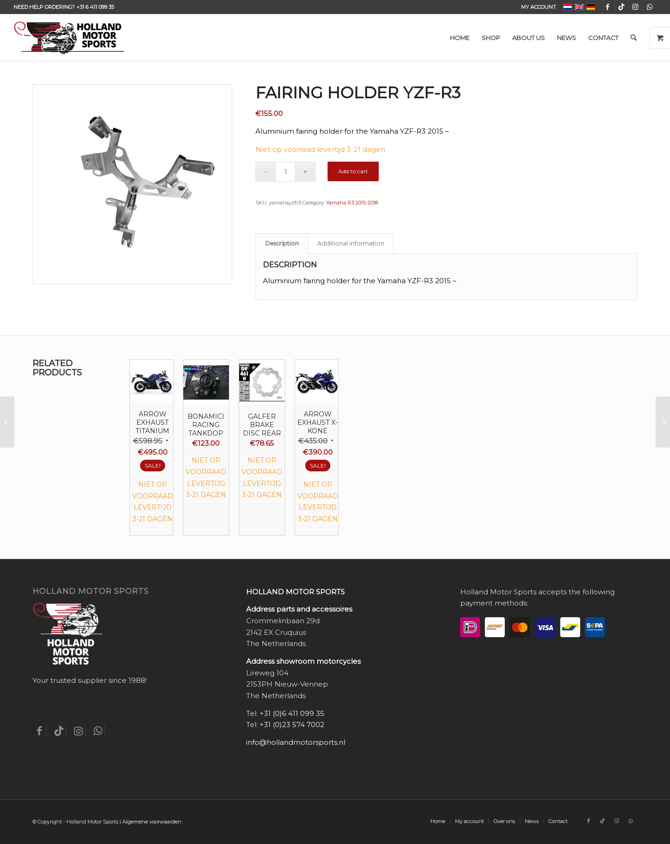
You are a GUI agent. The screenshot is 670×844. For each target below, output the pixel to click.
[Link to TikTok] (621, 7)
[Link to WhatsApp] (650, 7)
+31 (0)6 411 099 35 (292, 713)
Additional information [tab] (350, 243)
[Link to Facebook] (607, 7)
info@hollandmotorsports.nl (295, 742)
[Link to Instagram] (635, 7)
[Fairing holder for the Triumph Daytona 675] (7, 422)
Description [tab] (282, 243)
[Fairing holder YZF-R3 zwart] (663, 422)
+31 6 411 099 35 (95, 7)
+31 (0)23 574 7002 (292, 724)
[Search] (633, 37)
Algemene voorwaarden (151, 821)
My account (538, 7)
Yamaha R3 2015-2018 (352, 202)
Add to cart (353, 171)
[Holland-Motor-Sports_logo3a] (68, 37)
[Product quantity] (285, 172)
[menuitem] (536, 7)
